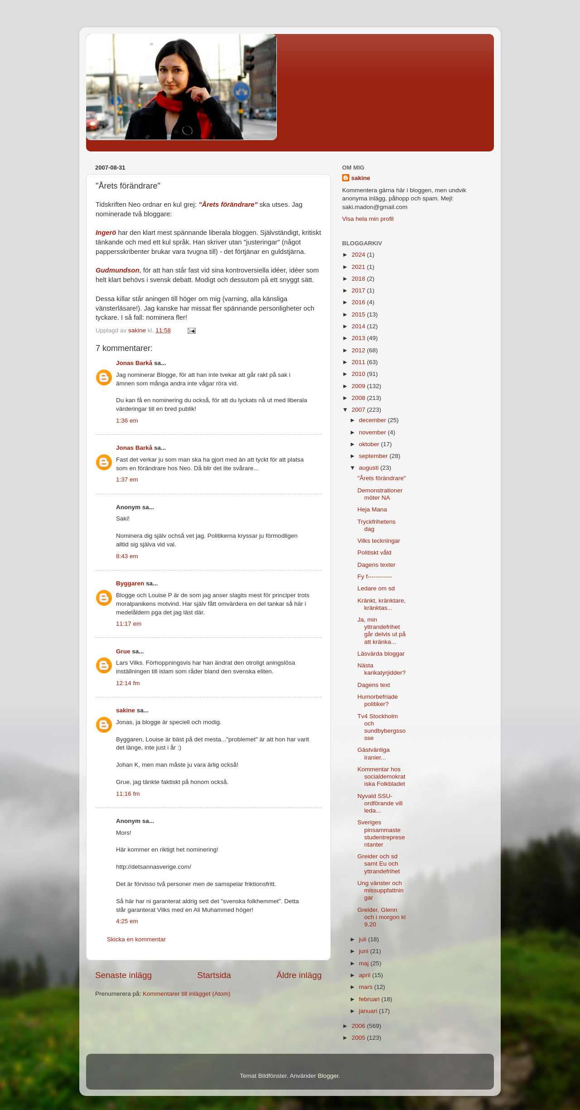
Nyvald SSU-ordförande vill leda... (380, 803)
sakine (125, 710)
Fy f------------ (375, 576)
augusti (369, 467)
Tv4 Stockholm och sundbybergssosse (382, 727)
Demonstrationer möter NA (380, 494)
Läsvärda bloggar (381, 653)
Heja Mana (372, 509)
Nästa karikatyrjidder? (382, 669)
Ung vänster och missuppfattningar (381, 890)
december (373, 420)
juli (363, 939)
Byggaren (130, 583)
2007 (359, 409)
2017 (359, 290)
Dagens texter (377, 564)
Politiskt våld (375, 552)
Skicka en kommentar (136, 939)
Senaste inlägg (123, 975)
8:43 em (127, 556)
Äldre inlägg (299, 975)
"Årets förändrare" (227, 204)
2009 (359, 386)
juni (364, 951)
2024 (359, 254)
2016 (359, 302)
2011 (359, 362)
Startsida (214, 975)
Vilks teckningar (379, 540)
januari (369, 1011)
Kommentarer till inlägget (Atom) (187, 993)
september (374, 456)
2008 (359, 397)
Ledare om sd (376, 588)
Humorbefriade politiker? (378, 700)
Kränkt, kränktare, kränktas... (382, 604)
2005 (359, 1037)
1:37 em (127, 479)
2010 (359, 373)
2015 (359, 314)
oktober (370, 444)
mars (366, 986)
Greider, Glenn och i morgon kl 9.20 (382, 917)
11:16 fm (128, 793)
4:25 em (127, 921)
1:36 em (127, 420)
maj (365, 963)
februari (370, 999)
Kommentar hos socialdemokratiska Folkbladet (382, 776)
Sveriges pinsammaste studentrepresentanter (381, 833)
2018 (359, 278)
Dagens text (374, 685)
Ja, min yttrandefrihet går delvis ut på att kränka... (382, 630)
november (373, 432)
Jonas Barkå (134, 363)
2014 (359, 326)
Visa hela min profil (368, 218)
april (365, 975)
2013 (359, 338)
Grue (123, 651)
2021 (359, 266)
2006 (359, 1025)
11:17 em (128, 623)
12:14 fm (128, 683)
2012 (359, 350)
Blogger (328, 1075)
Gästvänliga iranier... (374, 753)
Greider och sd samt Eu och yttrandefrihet (379, 863)
